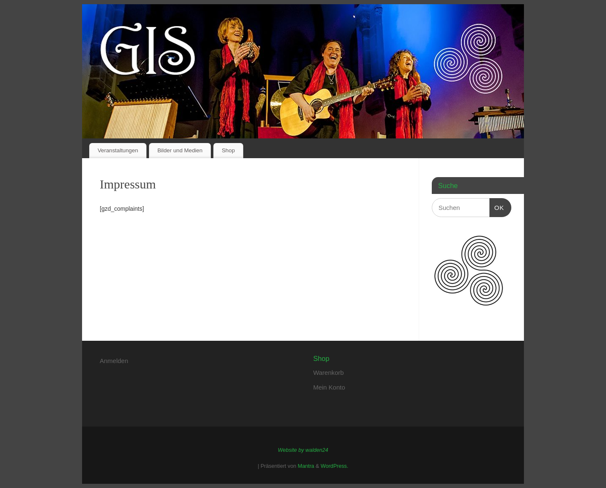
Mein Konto (329, 387)
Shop (228, 150)
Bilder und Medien (179, 150)
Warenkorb (328, 372)
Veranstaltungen (118, 150)
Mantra (306, 466)
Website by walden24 (303, 450)
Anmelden (114, 360)
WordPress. (334, 466)
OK (497, 206)
